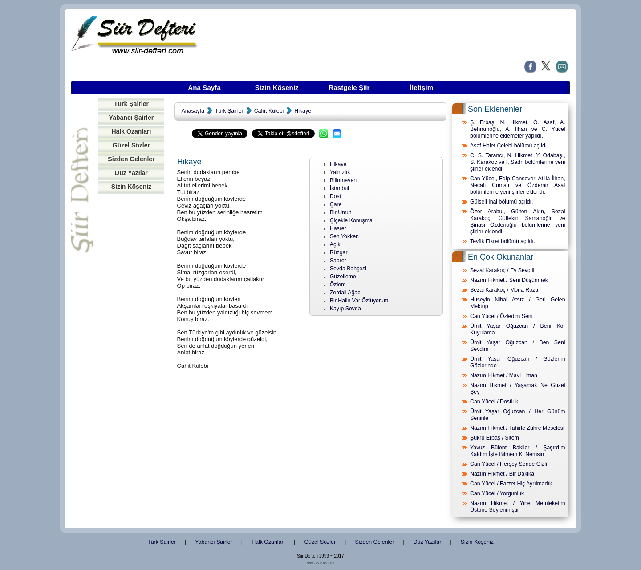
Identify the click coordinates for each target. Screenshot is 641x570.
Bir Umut (340, 212)
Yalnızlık (340, 172)
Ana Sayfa (204, 87)
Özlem (338, 284)
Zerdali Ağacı (346, 292)
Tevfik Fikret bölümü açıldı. (502, 241)
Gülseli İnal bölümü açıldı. (501, 202)
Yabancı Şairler (131, 117)
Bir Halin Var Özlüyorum (359, 300)
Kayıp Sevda (345, 308)
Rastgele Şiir (349, 87)
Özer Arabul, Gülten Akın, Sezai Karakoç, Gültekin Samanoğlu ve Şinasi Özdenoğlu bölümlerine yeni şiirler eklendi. (517, 221)
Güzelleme (343, 276)
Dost (335, 196)
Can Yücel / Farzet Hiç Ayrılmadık (511, 483)
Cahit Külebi (269, 111)
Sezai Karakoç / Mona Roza (504, 290)
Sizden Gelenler (131, 159)
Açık (335, 244)
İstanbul (339, 188)
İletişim (421, 87)
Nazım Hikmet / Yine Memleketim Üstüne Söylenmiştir (517, 506)
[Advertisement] (131, 335)
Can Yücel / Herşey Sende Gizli (508, 464)
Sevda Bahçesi (348, 268)
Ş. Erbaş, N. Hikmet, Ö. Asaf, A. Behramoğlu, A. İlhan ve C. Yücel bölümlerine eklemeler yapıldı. (517, 129)
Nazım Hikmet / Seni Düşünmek (509, 280)
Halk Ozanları (131, 131)
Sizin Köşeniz (277, 87)
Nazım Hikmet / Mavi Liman (503, 375)
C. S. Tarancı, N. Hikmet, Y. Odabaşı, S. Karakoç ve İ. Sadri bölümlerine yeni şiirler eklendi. (517, 162)
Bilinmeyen (343, 180)
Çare (336, 204)
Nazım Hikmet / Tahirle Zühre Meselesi (517, 428)
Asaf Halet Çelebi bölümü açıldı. (509, 145)
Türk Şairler (131, 103)
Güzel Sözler (131, 145)
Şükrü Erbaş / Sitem (494, 438)
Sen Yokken (344, 236)
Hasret (338, 228)
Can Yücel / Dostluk (494, 402)
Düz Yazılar (131, 172)
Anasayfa (192, 111)
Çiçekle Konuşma (351, 220)
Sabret (338, 260)
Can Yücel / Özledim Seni (501, 316)
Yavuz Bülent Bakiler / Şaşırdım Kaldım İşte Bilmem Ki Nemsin (517, 450)
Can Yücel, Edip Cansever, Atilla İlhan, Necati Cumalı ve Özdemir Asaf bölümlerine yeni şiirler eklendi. (517, 185)
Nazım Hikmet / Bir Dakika (502, 474)
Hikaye (302, 111)
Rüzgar (339, 252)
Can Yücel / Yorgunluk (497, 493)
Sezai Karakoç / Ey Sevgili (502, 270)
